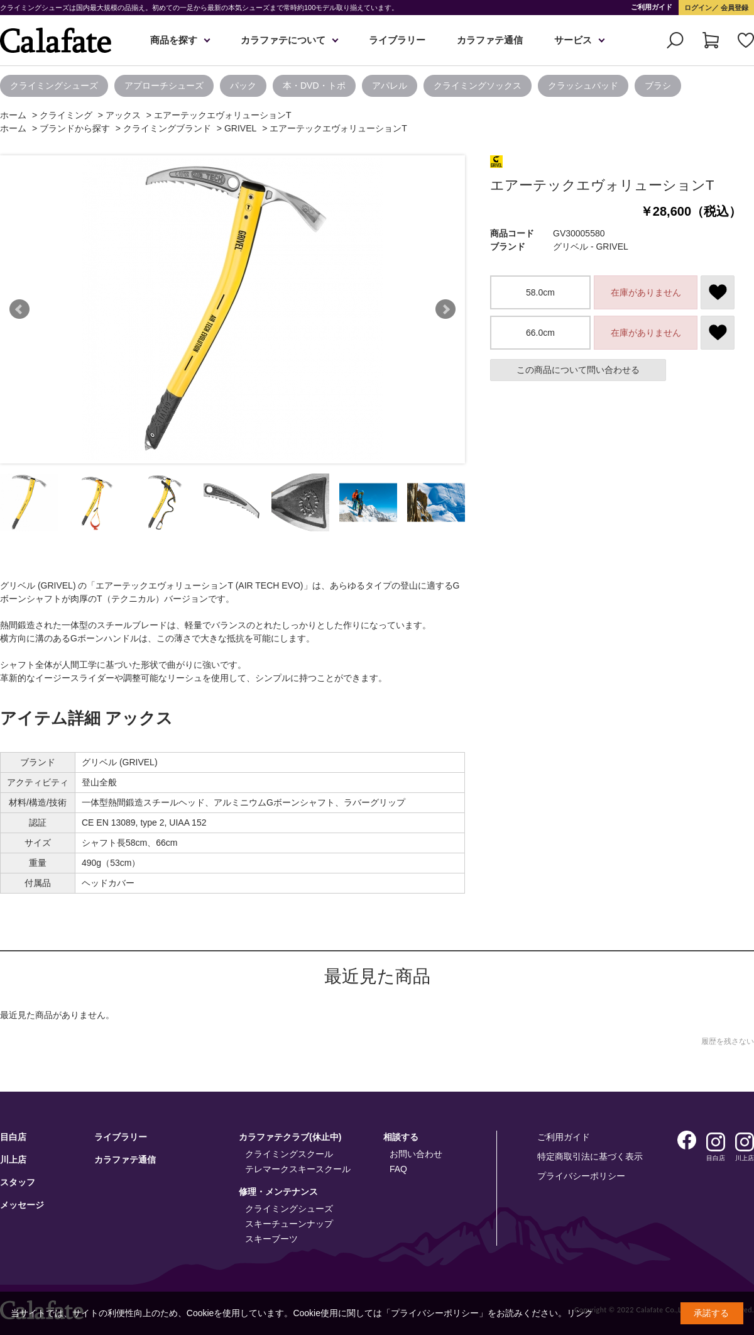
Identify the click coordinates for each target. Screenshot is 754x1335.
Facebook (686, 1140)
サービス (573, 40)
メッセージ (22, 1205)
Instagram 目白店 (715, 1142)
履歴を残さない (727, 1041)
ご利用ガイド (651, 7)
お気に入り (746, 40)
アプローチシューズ (164, 85)
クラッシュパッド (583, 85)
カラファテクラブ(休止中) (290, 1137)
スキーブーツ (271, 1239)
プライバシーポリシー (581, 1176)
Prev (19, 309)
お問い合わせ (416, 1154)
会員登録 (733, 7)
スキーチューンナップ (289, 1224)
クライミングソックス (478, 85)
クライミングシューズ (54, 85)
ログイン (698, 7)
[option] (57, 86)
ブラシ (658, 85)
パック (243, 85)
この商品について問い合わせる (578, 370)
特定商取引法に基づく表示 (590, 1156)
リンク (580, 1313)
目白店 (13, 1137)
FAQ (398, 1169)
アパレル (389, 85)
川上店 (13, 1160)
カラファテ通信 (490, 40)
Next (445, 309)
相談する (400, 1137)
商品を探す (173, 40)
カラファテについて (283, 40)
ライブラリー (397, 40)
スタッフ (17, 1182)
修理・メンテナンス (278, 1192)
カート (710, 40)
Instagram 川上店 (744, 1142)
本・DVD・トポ (314, 85)
